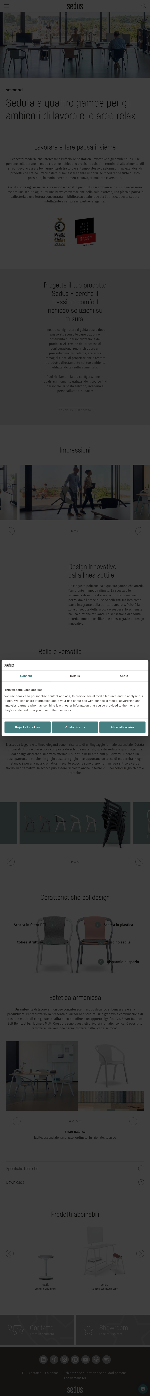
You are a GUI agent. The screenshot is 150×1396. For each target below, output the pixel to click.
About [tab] (124, 676)
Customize (75, 727)
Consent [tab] (26, 676)
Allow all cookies (122, 727)
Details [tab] (75, 676)
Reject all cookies (27, 727)
